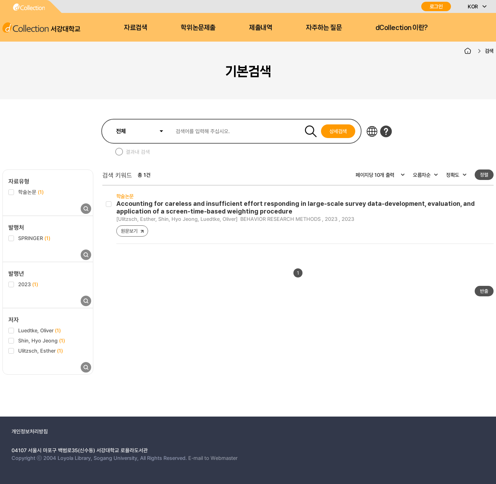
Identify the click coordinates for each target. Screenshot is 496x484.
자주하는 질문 (324, 27)
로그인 (436, 6)
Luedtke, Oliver (39, 330)
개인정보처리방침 (30, 431)
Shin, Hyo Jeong (41, 340)
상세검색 (338, 131)
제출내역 (260, 27)
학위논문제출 (198, 27)
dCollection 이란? (401, 27)
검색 (489, 50)
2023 (28, 284)
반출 (484, 291)
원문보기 (129, 230)
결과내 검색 (138, 151)
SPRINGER (34, 237)
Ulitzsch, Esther (40, 350)
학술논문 (31, 191)
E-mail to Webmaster (213, 457)
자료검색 (135, 27)
